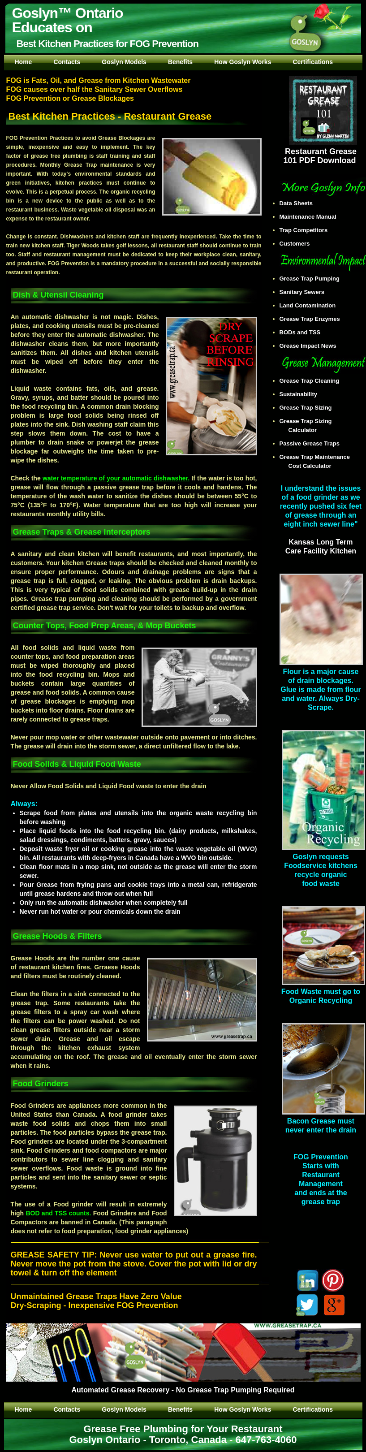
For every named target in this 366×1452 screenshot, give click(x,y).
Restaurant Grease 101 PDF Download (320, 151)
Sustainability (303, 394)
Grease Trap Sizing (310, 407)
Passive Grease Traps (314, 443)
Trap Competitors (308, 230)
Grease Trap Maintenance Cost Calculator (319, 461)
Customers (299, 243)
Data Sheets (300, 203)
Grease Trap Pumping (314, 278)
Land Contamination (312, 305)
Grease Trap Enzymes (314, 318)
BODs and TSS (304, 332)
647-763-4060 (266, 1439)
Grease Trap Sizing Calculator (310, 425)
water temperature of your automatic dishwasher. (116, 478)
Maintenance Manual (312, 216)
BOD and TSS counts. (58, 1213)
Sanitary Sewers (306, 292)
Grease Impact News (312, 345)
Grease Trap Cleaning (314, 380)
